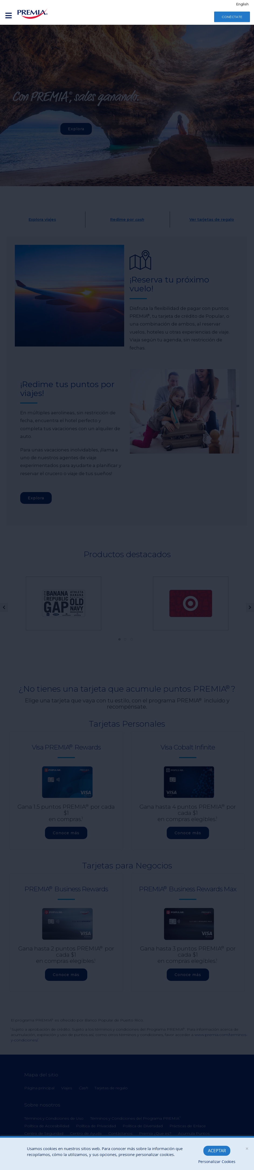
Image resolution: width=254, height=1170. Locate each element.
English (242, 4)
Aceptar (217, 1151)
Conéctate (232, 17)
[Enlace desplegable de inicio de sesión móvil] (8, 16)
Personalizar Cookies (216, 1161)
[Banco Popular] (32, 13)
